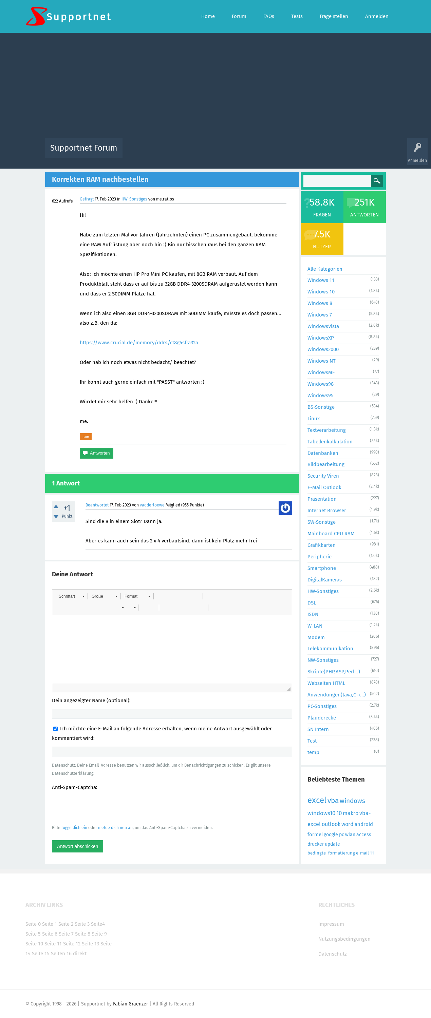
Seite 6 (49, 934)
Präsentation (322, 499)
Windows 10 (321, 292)
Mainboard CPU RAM (331, 534)
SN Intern (318, 729)
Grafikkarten (321, 545)
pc (341, 835)
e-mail (362, 853)
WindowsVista (323, 326)
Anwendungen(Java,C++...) (336, 695)
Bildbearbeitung (325, 464)
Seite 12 (71, 944)
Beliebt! (196, 152)
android (364, 824)
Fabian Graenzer (130, 1004)
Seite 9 (99, 934)
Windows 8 (319, 303)
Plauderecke (321, 718)
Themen (252, 152)
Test (312, 741)
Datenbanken (322, 453)
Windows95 (320, 395)
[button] (71, 596)
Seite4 (98, 924)
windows (352, 801)
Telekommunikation (330, 649)
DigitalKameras (324, 580)
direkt (80, 953)
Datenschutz (332, 954)
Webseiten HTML (326, 683)
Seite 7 (66, 934)
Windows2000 (323, 349)
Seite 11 (53, 944)
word (347, 824)
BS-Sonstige (321, 407)
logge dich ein (74, 827)
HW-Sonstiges (134, 199)
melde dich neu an (115, 827)
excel (316, 800)
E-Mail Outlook (324, 487)
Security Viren (323, 476)
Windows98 (320, 384)
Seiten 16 (61, 953)
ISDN (312, 614)
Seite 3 (82, 924)
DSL (311, 603)
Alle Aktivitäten (141, 152)
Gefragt (87, 199)
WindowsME (321, 372)
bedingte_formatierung (331, 853)
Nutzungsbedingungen (344, 939)
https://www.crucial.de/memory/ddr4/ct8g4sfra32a (139, 343)
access (363, 835)
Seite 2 (65, 924)
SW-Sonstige (321, 522)
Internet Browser (326, 510)
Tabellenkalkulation (330, 442)
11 (372, 853)
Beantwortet (97, 505)
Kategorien (276, 152)
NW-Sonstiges (323, 660)
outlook (331, 824)
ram (85, 437)
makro (350, 813)
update (332, 844)
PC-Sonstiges (322, 706)
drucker (315, 844)
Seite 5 (33, 934)
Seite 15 (41, 953)
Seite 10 (34, 944)
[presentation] (103, 807)
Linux (313, 419)
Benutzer (300, 152)
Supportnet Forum (83, 148)
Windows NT (321, 361)
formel (315, 834)
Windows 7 (319, 315)
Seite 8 (82, 934)
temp (313, 752)
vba (333, 800)
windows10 (321, 813)
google (331, 835)
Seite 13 (90, 944)
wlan (350, 835)
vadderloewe (152, 505)
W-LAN (314, 626)
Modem (316, 637)
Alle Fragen (172, 152)
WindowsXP (320, 338)
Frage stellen (326, 152)
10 (339, 813)
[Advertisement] (215, 87)
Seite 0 (33, 924)
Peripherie (319, 557)
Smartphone (321, 568)
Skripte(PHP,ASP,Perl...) (333, 672)
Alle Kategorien (324, 269)
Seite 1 (49, 924)
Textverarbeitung (326, 430)
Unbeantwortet (224, 152)
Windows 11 (320, 280)
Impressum (331, 924)
